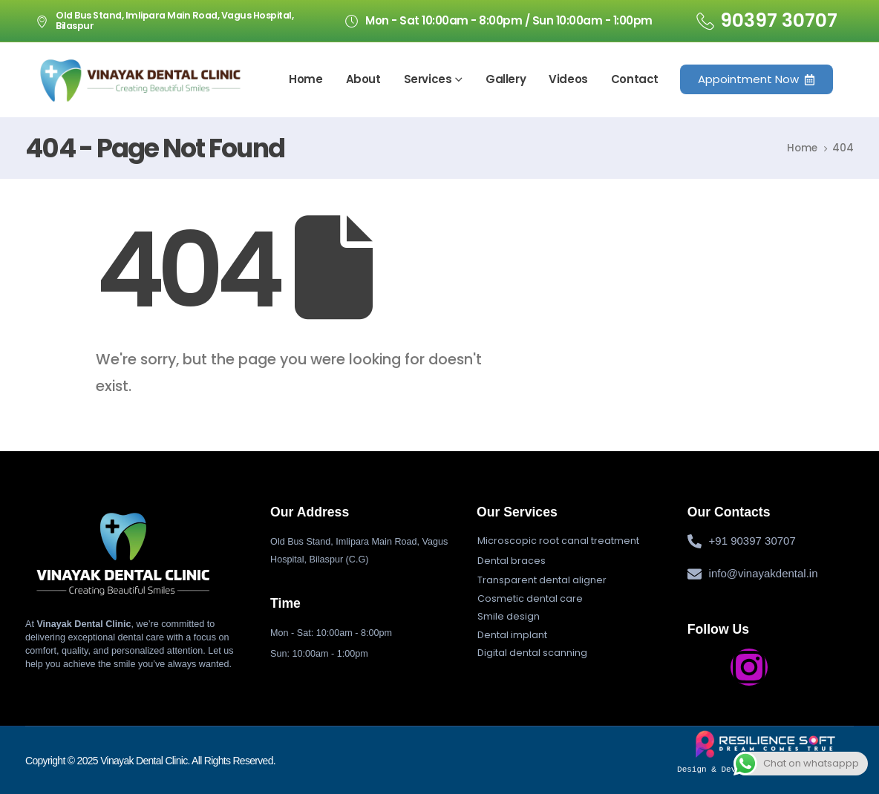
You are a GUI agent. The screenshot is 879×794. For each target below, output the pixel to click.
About (363, 79)
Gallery (506, 79)
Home (305, 79)
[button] (558, 541)
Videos (568, 79)
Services (428, 79)
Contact (635, 79)
